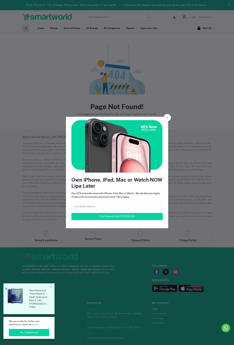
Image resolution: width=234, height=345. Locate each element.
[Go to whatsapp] (226, 328)
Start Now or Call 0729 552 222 (117, 216)
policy (35, 324)
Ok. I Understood (29, 332)
